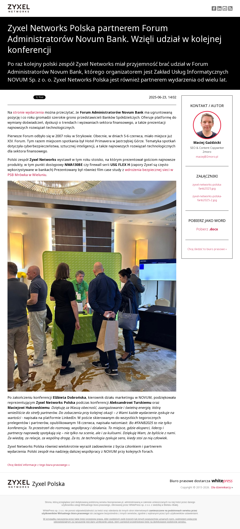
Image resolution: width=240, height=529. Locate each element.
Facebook (214, 8)
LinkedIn (219, 8)
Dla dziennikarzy (221, 487)
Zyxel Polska (48, 484)
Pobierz (207, 229)
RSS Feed (230, 8)
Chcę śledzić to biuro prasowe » (207, 249)
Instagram (225, 8)
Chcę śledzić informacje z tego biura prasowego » (39, 465)
